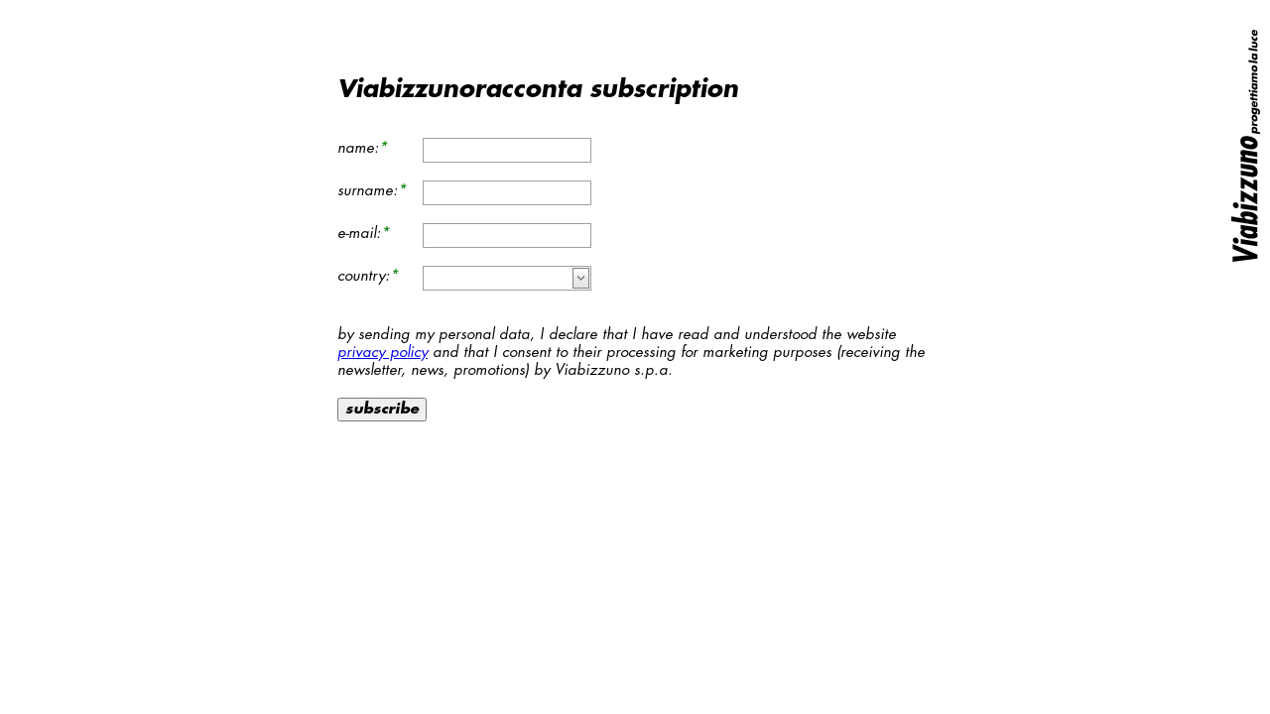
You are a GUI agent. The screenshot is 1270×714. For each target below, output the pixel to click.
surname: (367, 190)
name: (358, 148)
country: (363, 276)
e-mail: (359, 233)
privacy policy (382, 352)
